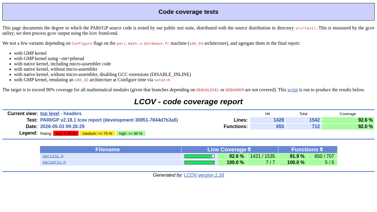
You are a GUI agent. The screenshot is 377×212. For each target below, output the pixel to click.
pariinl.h (53, 156)
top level (49, 113)
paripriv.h (54, 162)
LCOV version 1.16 (204, 175)
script (293, 89)
